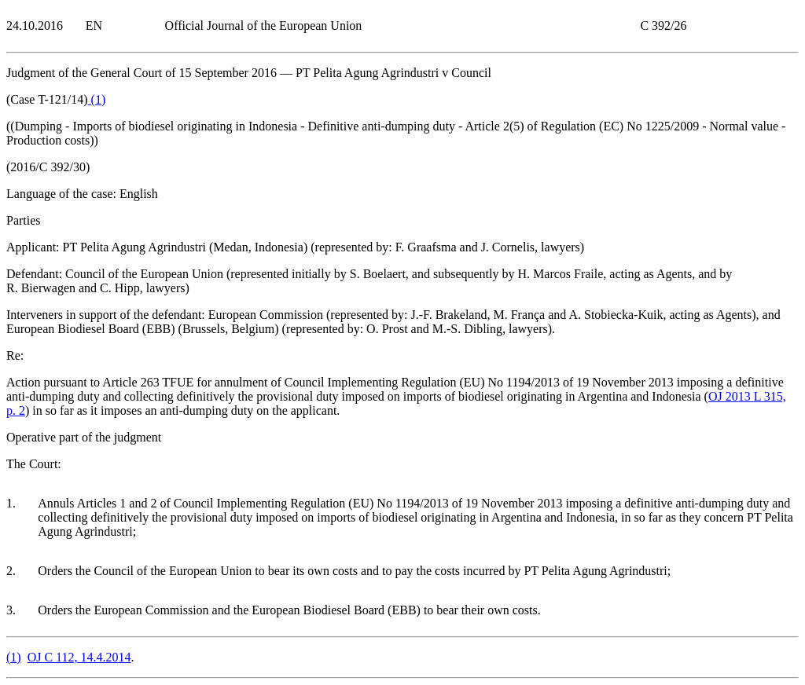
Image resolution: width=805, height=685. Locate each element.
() (97, 99)
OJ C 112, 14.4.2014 (79, 657)
